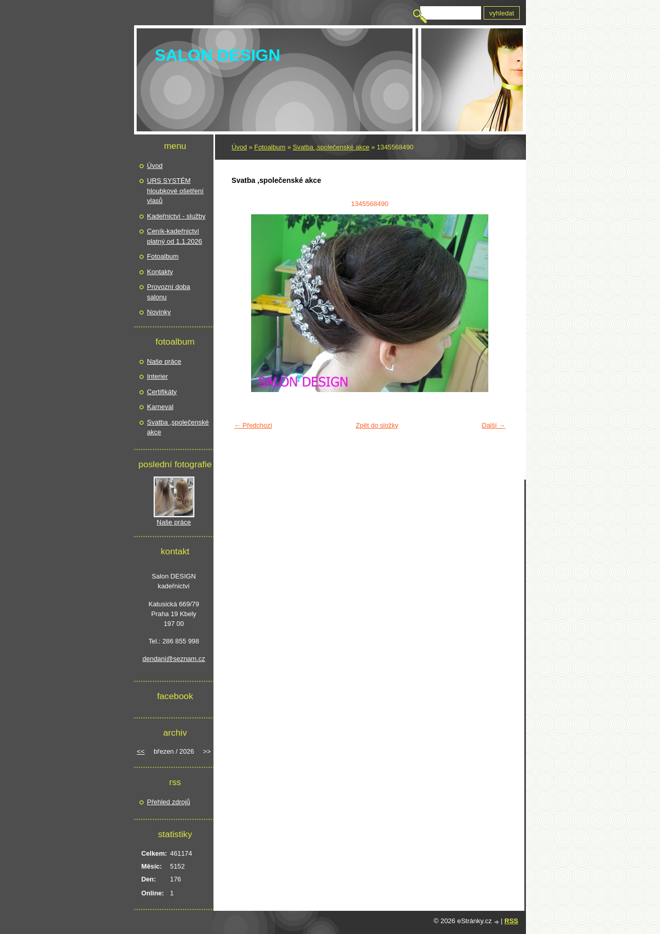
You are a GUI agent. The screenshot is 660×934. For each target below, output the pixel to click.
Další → (493, 425)
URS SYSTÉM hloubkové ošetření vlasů (175, 191)
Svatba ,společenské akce (331, 147)
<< (140, 751)
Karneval (160, 407)
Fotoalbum (269, 147)
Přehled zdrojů (168, 802)
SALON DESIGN (217, 55)
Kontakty (160, 272)
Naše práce (164, 361)
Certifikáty (162, 392)
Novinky (159, 312)
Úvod (239, 147)
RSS (511, 921)
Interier (157, 376)
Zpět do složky (377, 425)
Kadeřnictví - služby (176, 216)
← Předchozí (253, 425)
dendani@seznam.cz (173, 659)
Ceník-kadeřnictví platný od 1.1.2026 (174, 236)
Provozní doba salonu (168, 292)
